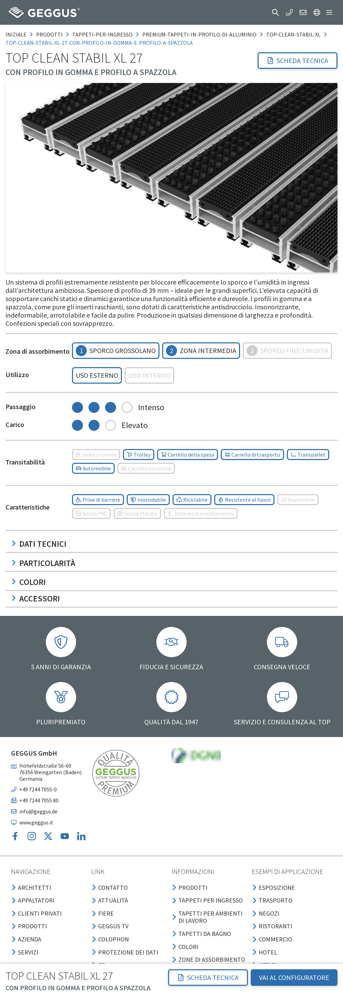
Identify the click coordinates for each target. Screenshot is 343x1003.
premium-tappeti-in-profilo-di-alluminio (199, 34)
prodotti (49, 34)
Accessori (35, 598)
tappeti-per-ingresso (102, 34)
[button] (275, 12)
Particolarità (43, 563)
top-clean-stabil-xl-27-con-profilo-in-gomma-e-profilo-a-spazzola (99, 42)
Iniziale (16, 34)
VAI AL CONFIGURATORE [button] (294, 977)
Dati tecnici (38, 543)
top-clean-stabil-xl (293, 34)
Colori (28, 582)
